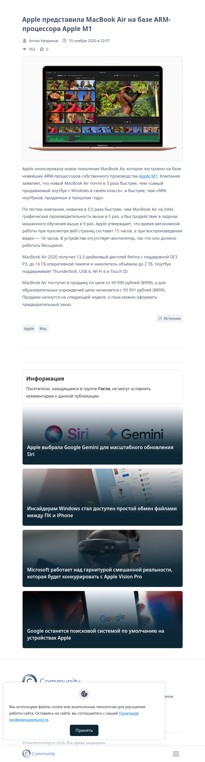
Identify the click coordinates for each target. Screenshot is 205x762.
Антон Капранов (43, 40)
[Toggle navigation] (176, 754)
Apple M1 (148, 176)
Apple (29, 328)
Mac (43, 328)
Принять (84, 730)
